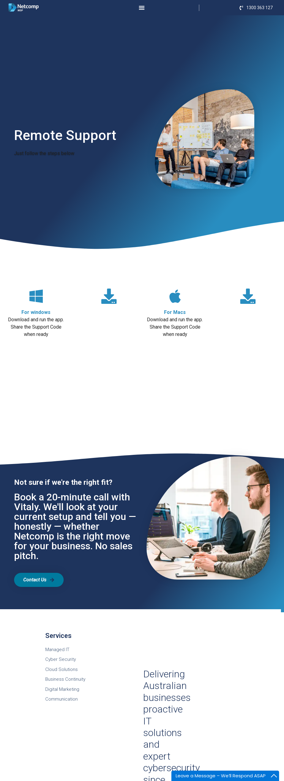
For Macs (175, 312)
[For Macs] (175, 296)
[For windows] (36, 296)
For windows (35, 312)
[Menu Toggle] (142, 8)
